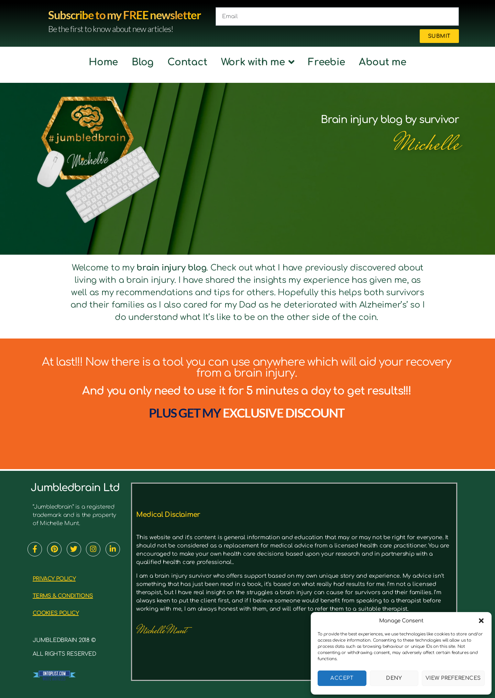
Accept (341, 678)
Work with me (258, 62)
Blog (143, 62)
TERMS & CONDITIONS (72, 595)
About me (382, 62)
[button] (481, 620)
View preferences (453, 678)
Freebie (326, 62)
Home (103, 62)
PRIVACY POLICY (60, 578)
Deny (394, 678)
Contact (187, 62)
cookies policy (62, 613)
